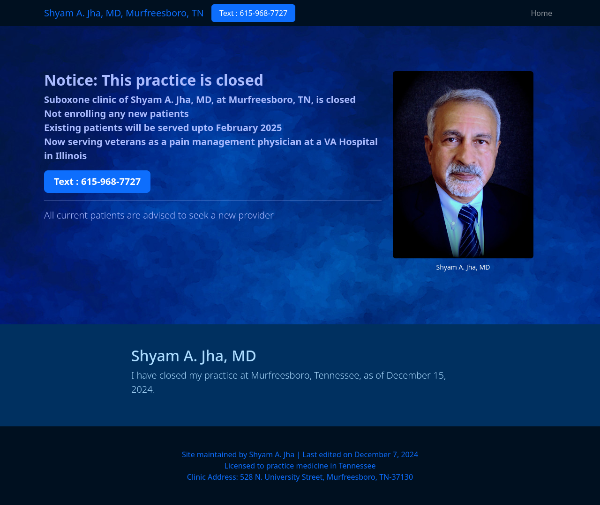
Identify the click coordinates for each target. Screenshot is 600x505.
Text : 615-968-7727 (253, 13)
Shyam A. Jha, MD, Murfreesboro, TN (124, 13)
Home (541, 13)
